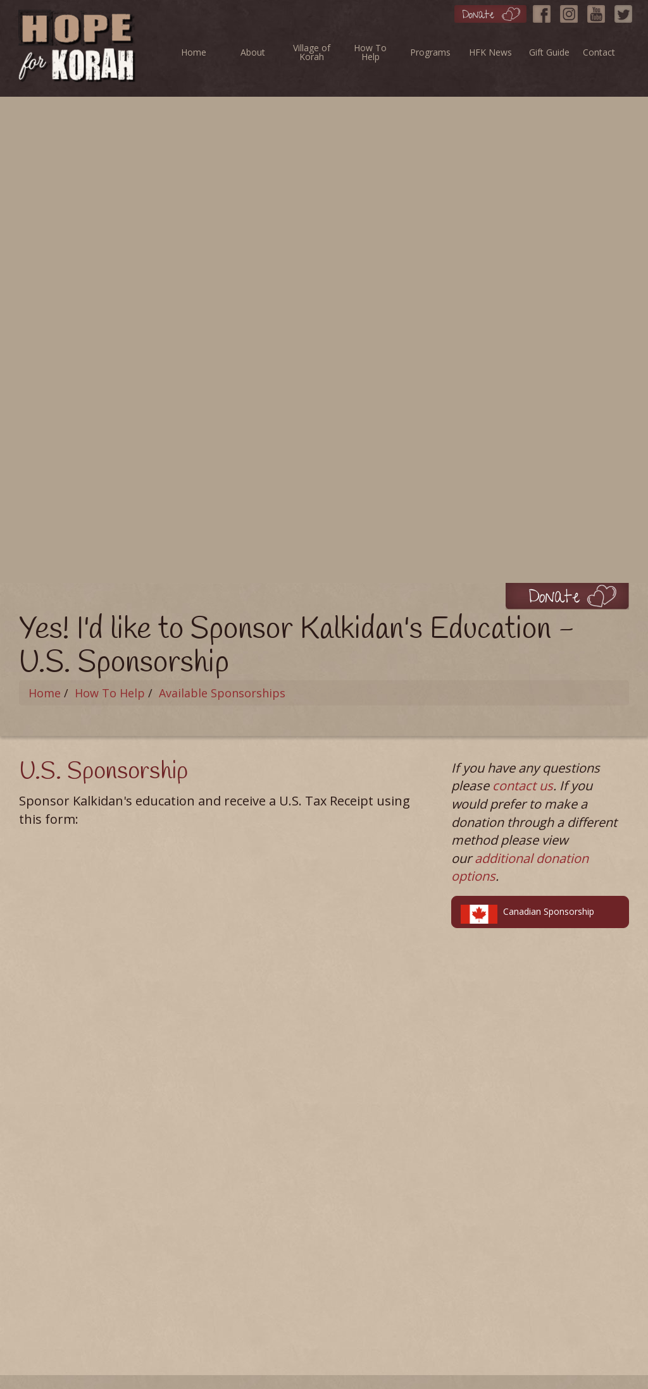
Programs (430, 52)
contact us (522, 785)
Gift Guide (549, 52)
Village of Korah (311, 52)
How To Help (370, 52)
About (252, 52)
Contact (599, 52)
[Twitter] (626, 11)
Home (193, 52)
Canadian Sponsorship (527, 914)
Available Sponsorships (222, 693)
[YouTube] (599, 11)
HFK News (490, 52)
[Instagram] (572, 11)
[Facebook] (545, 11)
